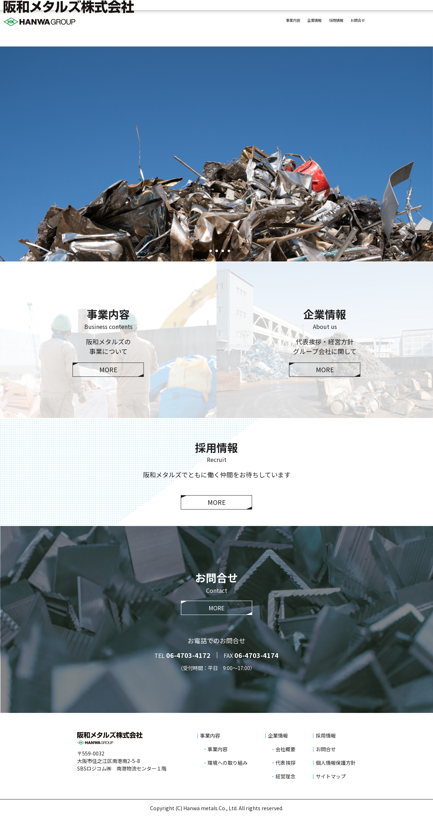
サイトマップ (331, 776)
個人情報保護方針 (336, 762)
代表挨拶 (285, 762)
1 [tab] (204, 251)
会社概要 (285, 749)
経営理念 (285, 776)
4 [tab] (223, 251)
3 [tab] (216, 251)
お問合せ (349, 22)
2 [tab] (210, 251)
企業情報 (280, 22)
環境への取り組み (228, 762)
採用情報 (315, 22)
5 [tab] (229, 251)
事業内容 (246, 22)
